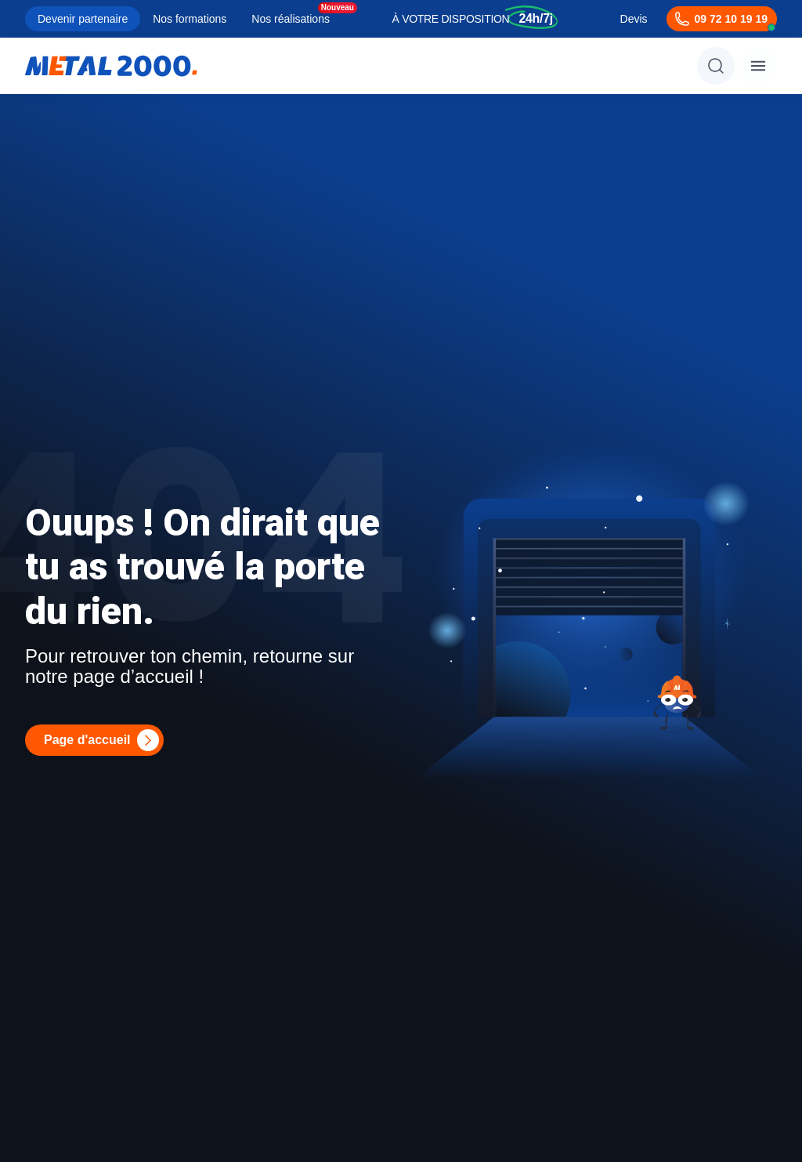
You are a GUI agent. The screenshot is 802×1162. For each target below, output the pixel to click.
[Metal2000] (111, 66)
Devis (634, 19)
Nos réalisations (290, 19)
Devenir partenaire (83, 19)
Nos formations (189, 19)
